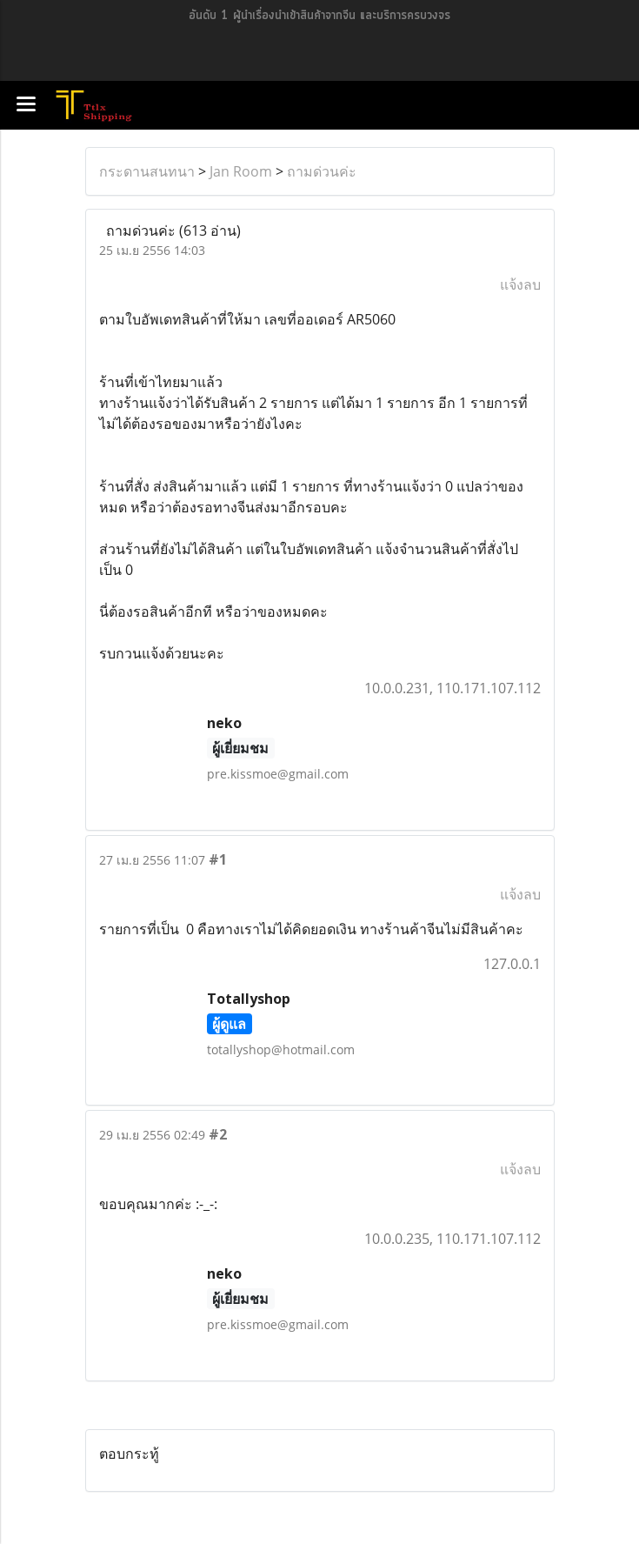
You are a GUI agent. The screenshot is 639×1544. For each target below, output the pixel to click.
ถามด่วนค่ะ (321, 171)
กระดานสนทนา (147, 171)
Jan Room (241, 171)
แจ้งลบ (520, 284)
